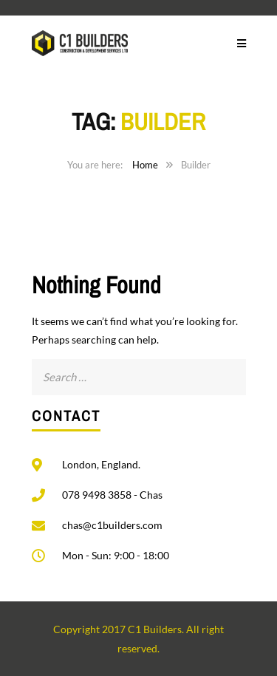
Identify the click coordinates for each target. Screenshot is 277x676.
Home (145, 165)
